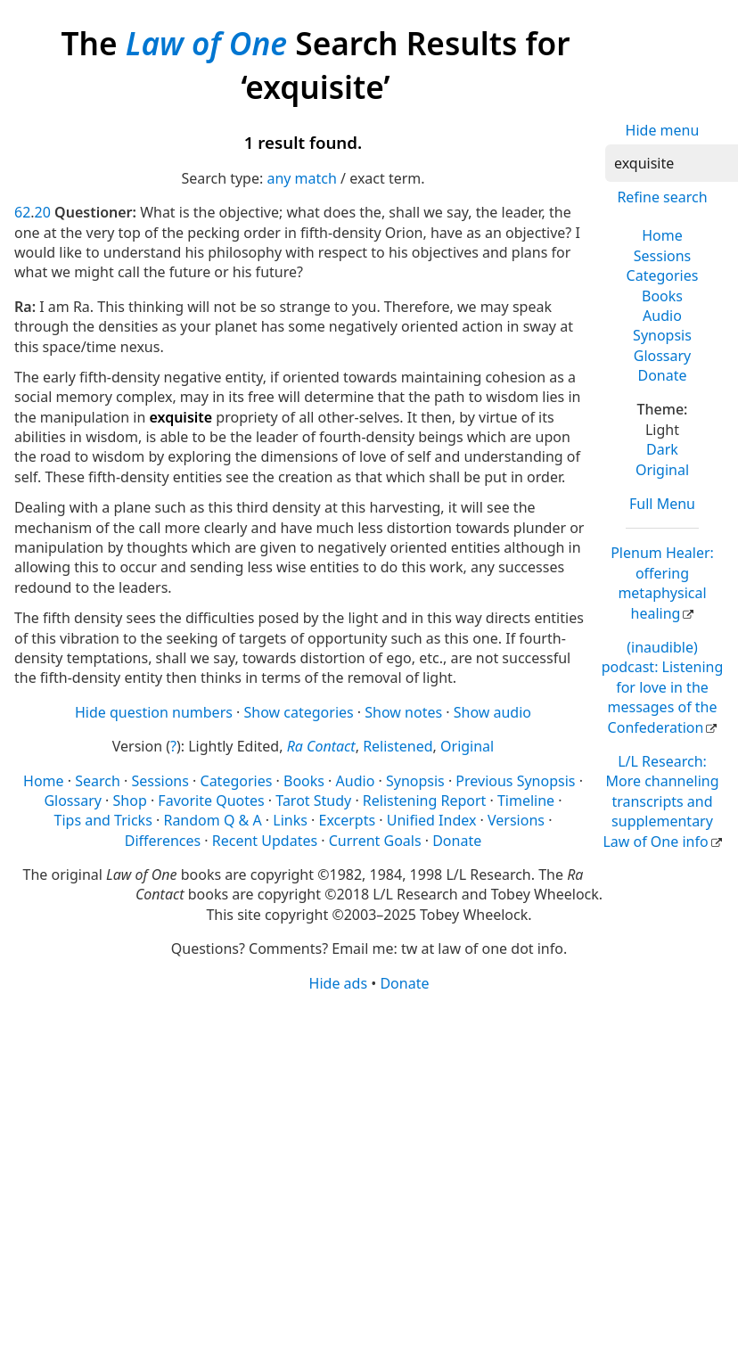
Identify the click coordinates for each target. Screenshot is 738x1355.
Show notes (403, 712)
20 (43, 212)
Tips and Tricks (103, 820)
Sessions (663, 256)
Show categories (299, 712)
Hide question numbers (154, 712)
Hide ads (338, 983)
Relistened (397, 746)
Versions (516, 820)
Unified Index (432, 820)
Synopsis (662, 335)
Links (290, 820)
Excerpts (346, 820)
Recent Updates (264, 840)
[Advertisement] (324, 1132)
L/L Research (660, 801)
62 (22, 212)
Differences (163, 840)
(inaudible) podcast (663, 687)
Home (662, 235)
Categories (663, 275)
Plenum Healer (662, 582)
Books (662, 296)
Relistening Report (424, 800)
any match (301, 178)
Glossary (663, 355)
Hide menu (663, 130)
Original (662, 470)
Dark (662, 449)
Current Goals (375, 840)
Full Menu (662, 503)
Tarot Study (313, 800)
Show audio (492, 712)
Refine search (662, 197)
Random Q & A (212, 820)
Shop (130, 800)
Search (97, 781)
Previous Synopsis (515, 781)
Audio (662, 315)
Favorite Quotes (211, 800)
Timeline (525, 800)
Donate (661, 375)
